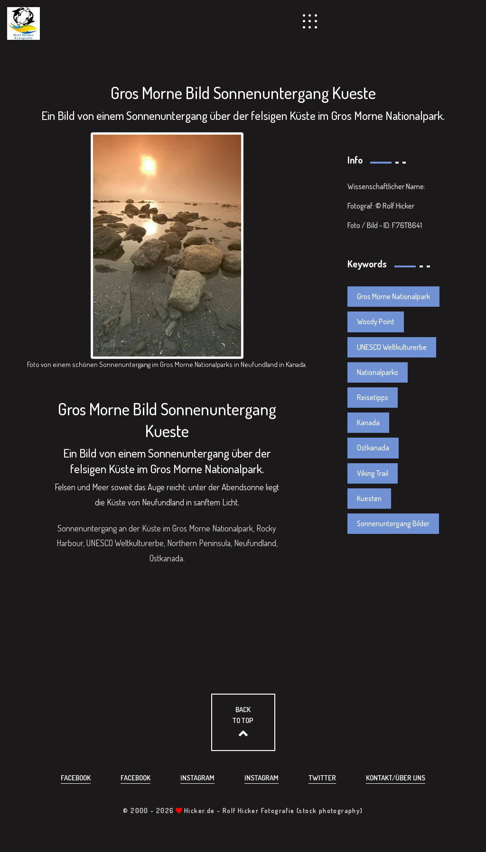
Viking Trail (372, 473)
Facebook (76, 777)
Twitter (322, 777)
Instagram (197, 777)
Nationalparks (377, 372)
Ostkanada (373, 447)
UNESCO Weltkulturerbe (392, 347)
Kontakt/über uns (395, 777)
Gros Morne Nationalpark (393, 296)
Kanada (368, 422)
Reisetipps (372, 397)
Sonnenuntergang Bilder (393, 523)
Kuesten (369, 498)
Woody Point (375, 321)
